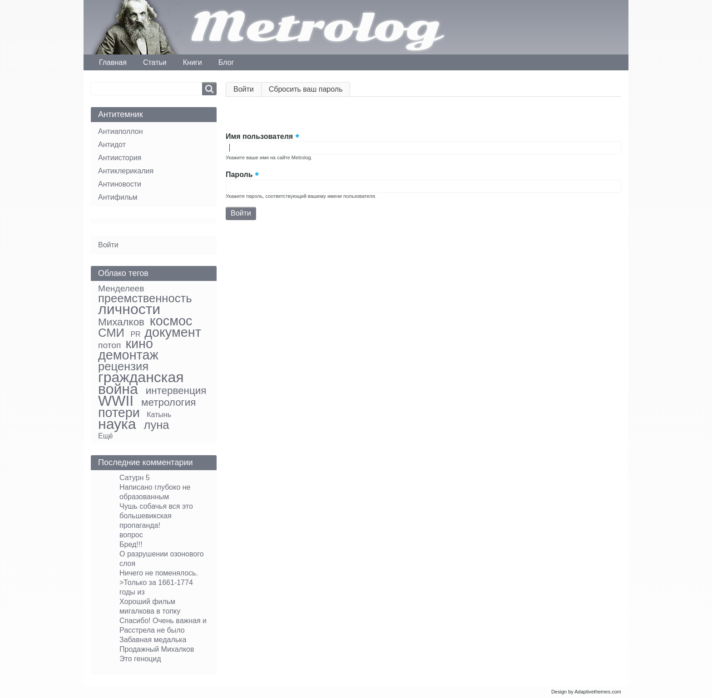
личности (129, 309)
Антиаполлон (120, 131)
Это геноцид (140, 659)
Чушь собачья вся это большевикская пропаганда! (156, 515)
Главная (113, 62)
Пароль (239, 175)
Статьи (155, 62)
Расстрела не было (152, 630)
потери (119, 412)
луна (156, 424)
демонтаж (128, 355)
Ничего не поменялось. (158, 573)
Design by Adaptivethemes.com (586, 691)
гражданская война (141, 383)
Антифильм (118, 197)
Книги (192, 62)
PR (135, 334)
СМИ (111, 332)
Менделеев (121, 288)
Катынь (159, 414)
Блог (226, 62)
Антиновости (119, 184)
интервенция (176, 390)
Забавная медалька (152, 640)
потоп (109, 345)
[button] (233, 115)
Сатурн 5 (134, 478)
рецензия (123, 366)
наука (117, 424)
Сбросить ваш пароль (306, 89)
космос (171, 321)
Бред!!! (131, 544)
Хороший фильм (147, 601)
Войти (247, 91)
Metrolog (314, 27)
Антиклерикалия (125, 171)
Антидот (112, 144)
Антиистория (119, 158)
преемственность (145, 298)
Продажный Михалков (156, 649)
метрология (168, 402)
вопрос (131, 535)
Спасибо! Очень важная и (163, 620)
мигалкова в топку (149, 611)
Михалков (121, 322)
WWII (116, 401)
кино (139, 343)
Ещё (105, 436)
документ (172, 332)
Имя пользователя (259, 136)
